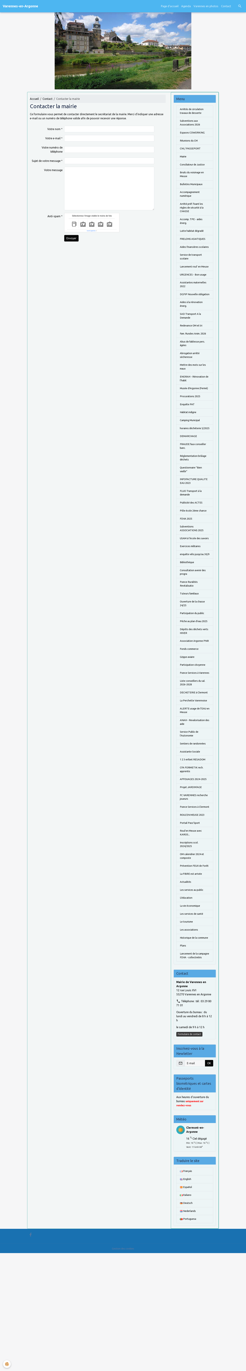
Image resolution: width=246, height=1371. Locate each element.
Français (187, 1286)
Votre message (53, 170)
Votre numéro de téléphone (52, 149)
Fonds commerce (190, 722)
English (186, 1294)
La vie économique (191, 1009)
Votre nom (53, 129)
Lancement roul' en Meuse (191, 282)
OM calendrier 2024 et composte (193, 953)
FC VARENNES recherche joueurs (191, 886)
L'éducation (187, 1001)
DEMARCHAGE (189, 480)
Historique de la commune (190, 1045)
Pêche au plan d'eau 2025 (192, 686)
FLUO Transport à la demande (192, 540)
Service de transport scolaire (192, 270)
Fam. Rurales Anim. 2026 (191, 361)
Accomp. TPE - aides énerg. (192, 228)
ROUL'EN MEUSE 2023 (193, 909)
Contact (226, 6)
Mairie (184, 159)
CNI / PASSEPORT (191, 151)
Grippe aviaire (188, 730)
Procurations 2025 (191, 434)
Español (186, 1303)
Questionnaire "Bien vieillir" (192, 515)
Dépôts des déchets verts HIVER (192, 699)
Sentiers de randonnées (194, 830)
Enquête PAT (188, 442)
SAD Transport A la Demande (192, 340)
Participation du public (194, 676)
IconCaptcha (91, 231)
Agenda (186, 6)
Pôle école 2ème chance (194, 559)
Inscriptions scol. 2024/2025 (190, 941)
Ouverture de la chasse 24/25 (194, 665)
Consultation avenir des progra (194, 632)
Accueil (34, 98)
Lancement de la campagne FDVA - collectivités (191, 1068)
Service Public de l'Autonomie (190, 820)
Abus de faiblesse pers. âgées (194, 374)
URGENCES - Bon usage (194, 292)
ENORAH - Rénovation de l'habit (193, 411)
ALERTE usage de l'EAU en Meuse (194, 795)
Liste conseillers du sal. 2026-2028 (194, 761)
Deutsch (186, 1320)
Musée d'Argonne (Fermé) (190, 424)
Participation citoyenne (194, 738)
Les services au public (193, 993)
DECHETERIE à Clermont (189, 774)
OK (209, 1178)
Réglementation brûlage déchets (194, 503)
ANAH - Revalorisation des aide (194, 807)
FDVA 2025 (187, 567)
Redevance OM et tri (192, 351)
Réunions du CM (190, 142)
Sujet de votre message (46, 160)
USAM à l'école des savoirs (191, 590)
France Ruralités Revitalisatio (190, 645)
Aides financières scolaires (190, 257)
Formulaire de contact (189, 1149)
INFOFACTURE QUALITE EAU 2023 (195, 528)
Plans (183, 1055)
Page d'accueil (170, 6)
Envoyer (71, 238)
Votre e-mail (52, 138)
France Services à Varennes (190, 749)
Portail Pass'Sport (191, 918)
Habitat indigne (189, 451)
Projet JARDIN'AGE (191, 876)
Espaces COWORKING (193, 134)
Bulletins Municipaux (192, 188)
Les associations (190, 1035)
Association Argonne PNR (193, 711)
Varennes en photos (206, 6)
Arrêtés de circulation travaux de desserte (193, 111)
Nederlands (188, 1328)
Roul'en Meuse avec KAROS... (192, 928)
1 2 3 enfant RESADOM (194, 847)
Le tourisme (187, 1026)
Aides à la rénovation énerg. (193, 328)
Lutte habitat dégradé (193, 238)
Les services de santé (193, 1018)
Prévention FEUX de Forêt (192, 966)
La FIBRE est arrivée (192, 976)
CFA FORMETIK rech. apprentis (192, 857)
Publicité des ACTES (192, 551)
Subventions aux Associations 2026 (191, 124)
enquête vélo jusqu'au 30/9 (193, 611)
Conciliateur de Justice (194, 168)
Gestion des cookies (123, 1366)
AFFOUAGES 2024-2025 (194, 868)
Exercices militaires (191, 601)
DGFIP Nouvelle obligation (189, 315)
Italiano (186, 1311)
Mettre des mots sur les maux (194, 399)
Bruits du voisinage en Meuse (193, 178)
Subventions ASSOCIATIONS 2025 (193, 578)
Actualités (186, 984)
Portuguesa (188, 1336)
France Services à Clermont (190, 899)
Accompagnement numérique (191, 199)
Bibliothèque (187, 622)
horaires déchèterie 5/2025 (192, 470)
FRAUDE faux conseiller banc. (194, 490)
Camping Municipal (191, 459)
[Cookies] (7, 1364)
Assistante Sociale (191, 838)
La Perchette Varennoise (195, 784)
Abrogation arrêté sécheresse (191, 386)
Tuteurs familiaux (191, 655)
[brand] (20, 6)
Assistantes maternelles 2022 (194, 303)
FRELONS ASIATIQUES (193, 247)
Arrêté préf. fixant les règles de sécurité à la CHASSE (193, 213)
